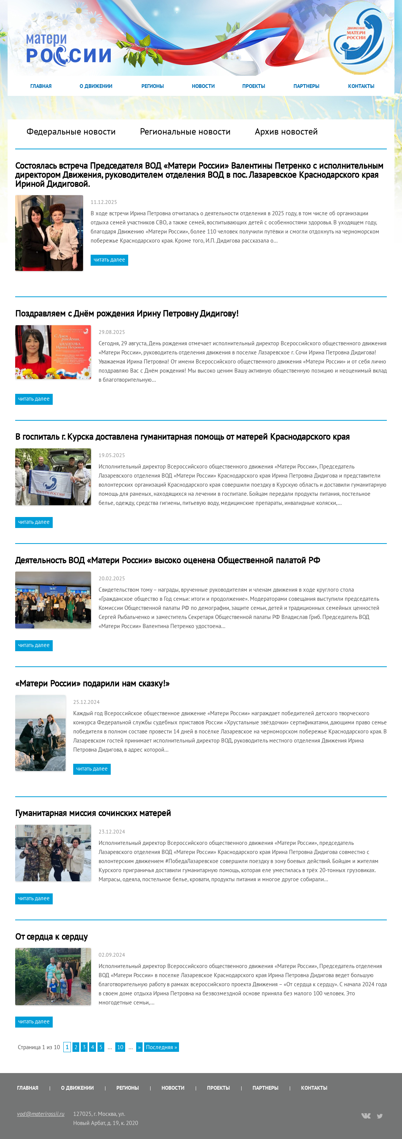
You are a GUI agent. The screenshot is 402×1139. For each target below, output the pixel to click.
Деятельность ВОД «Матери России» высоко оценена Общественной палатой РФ (167, 560)
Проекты (253, 86)
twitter (380, 1116)
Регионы (152, 86)
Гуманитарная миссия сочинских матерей (93, 812)
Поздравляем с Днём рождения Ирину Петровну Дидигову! (127, 313)
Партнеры (306, 86)
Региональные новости (185, 131)
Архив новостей (286, 131)
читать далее (109, 259)
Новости (203, 86)
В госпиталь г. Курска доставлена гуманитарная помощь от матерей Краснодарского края (182, 436)
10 (120, 1047)
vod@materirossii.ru (40, 1113)
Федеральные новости (71, 131)
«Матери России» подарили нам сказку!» (92, 683)
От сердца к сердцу (51, 936)
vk (366, 1117)
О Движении (96, 86)
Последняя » (161, 1047)
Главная (41, 86)
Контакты (361, 86)
